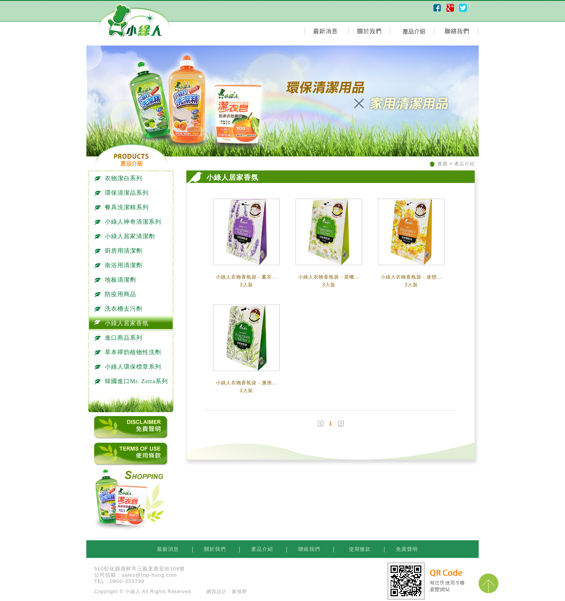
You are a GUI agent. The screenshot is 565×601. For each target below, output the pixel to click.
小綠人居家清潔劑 (126, 236)
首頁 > (445, 164)
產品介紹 (263, 549)
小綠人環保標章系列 (129, 367)
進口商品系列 (119, 338)
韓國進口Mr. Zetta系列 (132, 381)
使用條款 (359, 549)
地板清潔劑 (116, 280)
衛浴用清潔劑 (119, 265)
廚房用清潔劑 (119, 251)
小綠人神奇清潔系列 (129, 222)
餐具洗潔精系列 (123, 207)
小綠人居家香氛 (123, 323)
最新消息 (169, 549)
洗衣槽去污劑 (119, 309)
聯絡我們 (310, 549)
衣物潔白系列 (119, 178)
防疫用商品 (116, 294)
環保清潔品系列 (123, 193)
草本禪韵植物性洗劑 (129, 352)
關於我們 (216, 549)
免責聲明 (407, 549)
